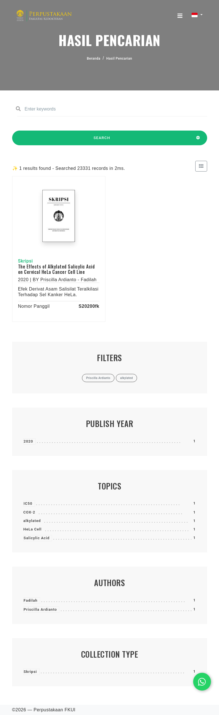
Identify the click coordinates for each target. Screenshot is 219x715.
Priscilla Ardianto (40, 609)
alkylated (32, 521)
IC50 (28, 503)
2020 (28, 441)
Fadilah (31, 600)
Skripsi (30, 672)
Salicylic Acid (37, 538)
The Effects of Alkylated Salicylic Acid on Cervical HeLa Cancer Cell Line (56, 269)
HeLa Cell (32, 529)
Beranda (93, 58)
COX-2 (29, 512)
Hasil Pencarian (119, 58)
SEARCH (102, 140)
